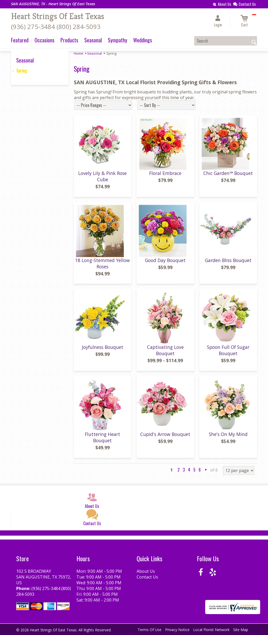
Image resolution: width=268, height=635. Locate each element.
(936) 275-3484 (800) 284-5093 (55, 26)
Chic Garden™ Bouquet (228, 173)
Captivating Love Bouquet (165, 350)
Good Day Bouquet (165, 260)
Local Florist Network (211, 629)
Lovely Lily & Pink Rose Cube (102, 176)
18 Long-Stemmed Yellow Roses (102, 263)
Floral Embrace (165, 173)
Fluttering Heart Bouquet (102, 437)
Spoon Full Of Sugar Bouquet (228, 350)
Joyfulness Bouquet (102, 347)
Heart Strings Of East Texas (57, 16)
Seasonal (94, 53)
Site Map (240, 629)
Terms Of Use (149, 629)
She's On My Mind (228, 434)
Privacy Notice (177, 629)
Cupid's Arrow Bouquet (165, 434)
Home (78, 53)
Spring (21, 70)
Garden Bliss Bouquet (228, 260)
